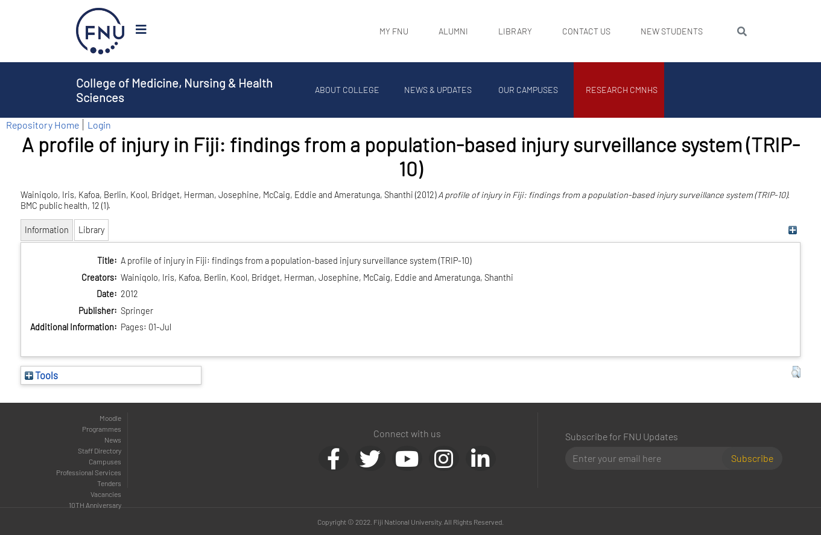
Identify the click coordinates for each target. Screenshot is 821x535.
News (112, 439)
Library (515, 31)
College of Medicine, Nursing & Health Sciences (174, 89)
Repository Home (42, 124)
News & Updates (438, 90)
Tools (41, 375)
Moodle (110, 418)
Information (47, 230)
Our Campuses (528, 90)
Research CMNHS (622, 90)
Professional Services (88, 472)
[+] (792, 229)
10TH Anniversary (95, 505)
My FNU (393, 31)
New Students (672, 31)
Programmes (101, 428)
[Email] (648, 458)
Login (99, 124)
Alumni (453, 31)
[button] (795, 372)
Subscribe (752, 458)
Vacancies (105, 494)
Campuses (105, 461)
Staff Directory (99, 450)
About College (347, 90)
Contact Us (586, 31)
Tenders (109, 483)
